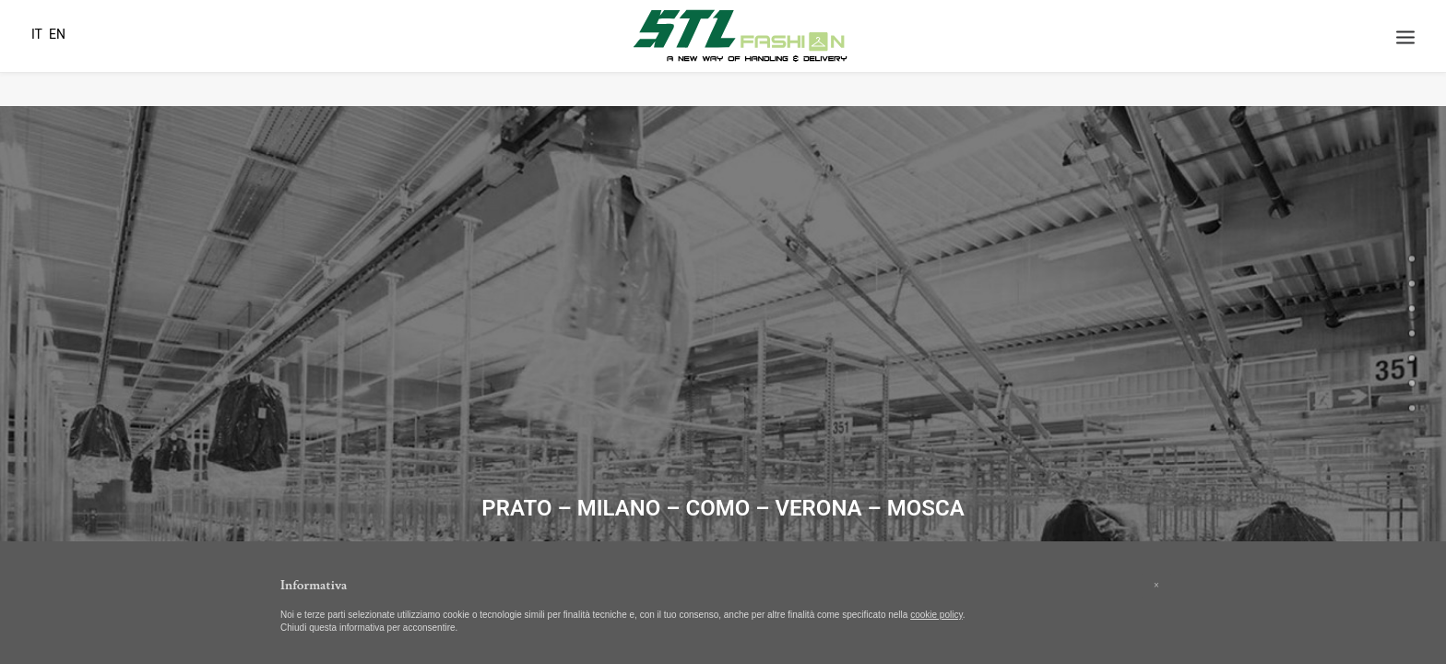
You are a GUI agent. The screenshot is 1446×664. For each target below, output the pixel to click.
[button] (1156, 585)
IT (36, 34)
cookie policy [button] (936, 615)
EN (57, 34)
